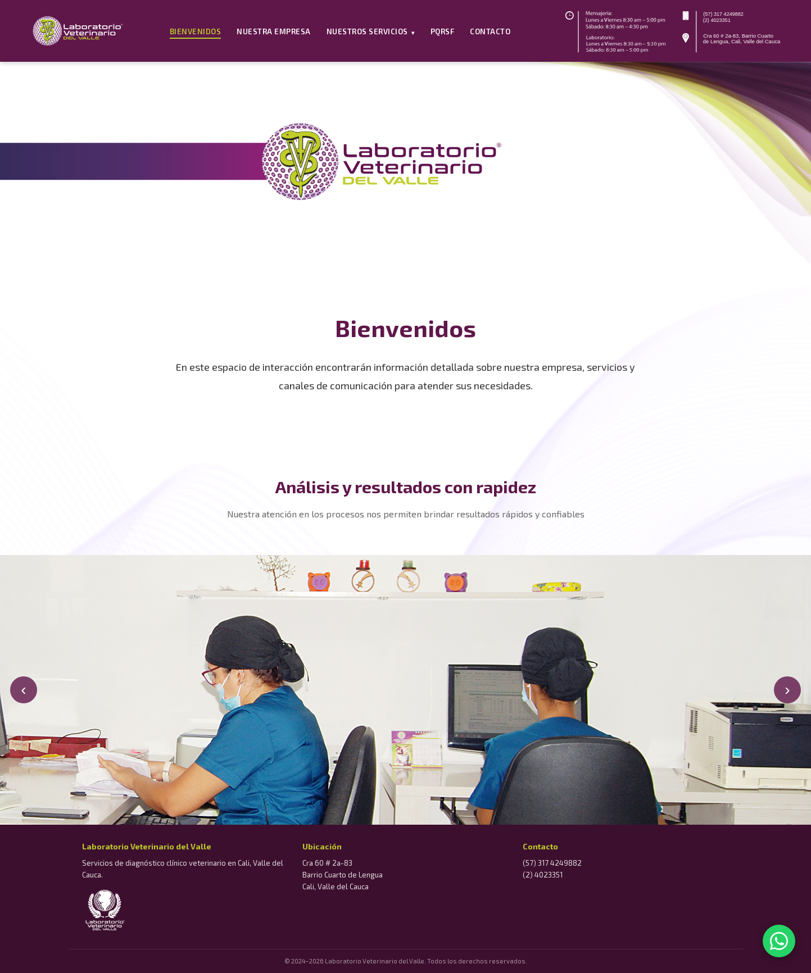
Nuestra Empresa (274, 31)
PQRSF (443, 31)
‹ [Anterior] (23, 689)
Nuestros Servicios (371, 31)
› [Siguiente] (787, 689)
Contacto (490, 31)
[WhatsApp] (779, 941)
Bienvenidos (195, 31)
